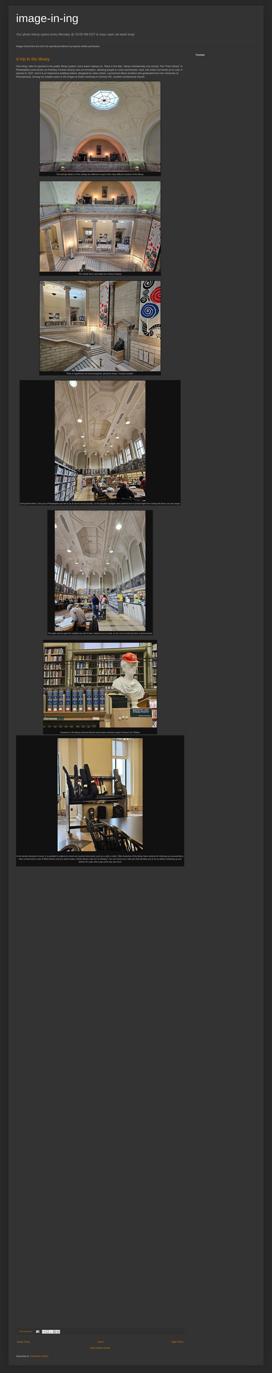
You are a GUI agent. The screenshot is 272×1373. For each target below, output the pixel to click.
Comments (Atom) (39, 1356)
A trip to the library (32, 59)
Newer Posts (23, 1342)
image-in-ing (47, 18)
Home (101, 1342)
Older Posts (177, 1342)
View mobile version (100, 1348)
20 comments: (26, 1331)
